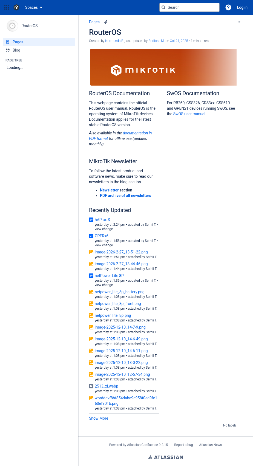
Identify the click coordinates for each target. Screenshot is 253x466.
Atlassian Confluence (142, 445)
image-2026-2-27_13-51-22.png (121, 252)
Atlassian (165, 457)
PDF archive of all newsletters (125, 195)
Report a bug (183, 445)
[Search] (163, 7)
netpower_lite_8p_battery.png (120, 292)
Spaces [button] (31, 7)
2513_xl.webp (106, 386)
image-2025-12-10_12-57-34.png (122, 374)
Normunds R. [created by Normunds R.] (114, 41)
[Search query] (189, 7)
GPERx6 (101, 236)
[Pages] (39, 42)
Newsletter (109, 190)
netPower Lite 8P (109, 275)
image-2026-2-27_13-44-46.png (121, 264)
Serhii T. (150, 225)
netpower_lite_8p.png (113, 315)
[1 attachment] (106, 22)
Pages (94, 22)
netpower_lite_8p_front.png (118, 303)
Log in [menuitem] (242, 7)
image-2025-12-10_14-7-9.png (120, 327)
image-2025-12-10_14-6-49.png (121, 339)
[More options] (239, 22)
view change (104, 229)
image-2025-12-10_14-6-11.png (121, 351)
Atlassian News (210, 445)
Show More (98, 418)
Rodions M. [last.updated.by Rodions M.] (156, 41)
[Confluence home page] (16, 7)
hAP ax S (102, 220)
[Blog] (39, 50)
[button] (6, 7)
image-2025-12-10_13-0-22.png (121, 362)
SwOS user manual (189, 114)
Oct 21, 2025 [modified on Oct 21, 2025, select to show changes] (179, 41)
